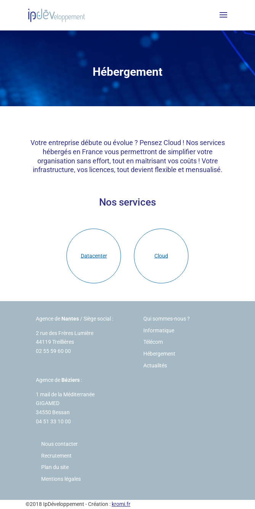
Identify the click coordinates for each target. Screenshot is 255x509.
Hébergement (159, 354)
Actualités (155, 365)
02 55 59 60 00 (53, 351)
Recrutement (56, 456)
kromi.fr (121, 504)
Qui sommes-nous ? (166, 319)
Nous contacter (59, 444)
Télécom (153, 342)
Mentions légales (61, 479)
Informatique (158, 330)
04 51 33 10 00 (53, 421)
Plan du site (55, 467)
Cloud (161, 256)
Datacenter (94, 256)
